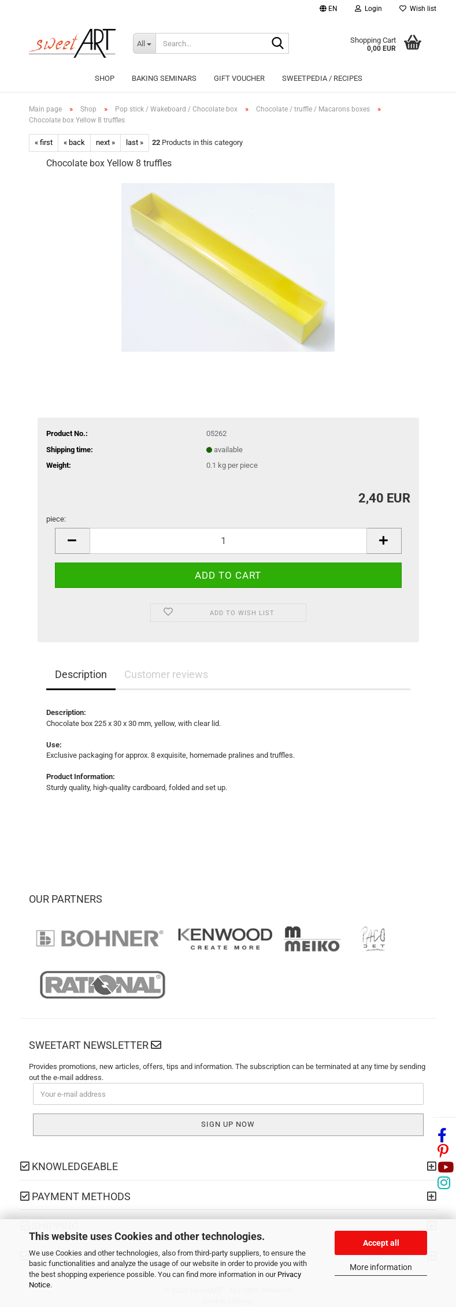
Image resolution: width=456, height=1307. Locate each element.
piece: (56, 519)
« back (74, 142)
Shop (104, 78)
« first (44, 142)
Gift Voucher (239, 78)
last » (134, 142)
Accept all (381, 1243)
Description (81, 674)
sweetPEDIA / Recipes (322, 78)
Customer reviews (166, 674)
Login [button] (368, 9)
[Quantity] (228, 541)
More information (381, 1267)
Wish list (417, 9)
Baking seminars (164, 78)
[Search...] (144, 43)
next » (105, 142)
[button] (328, 10)
